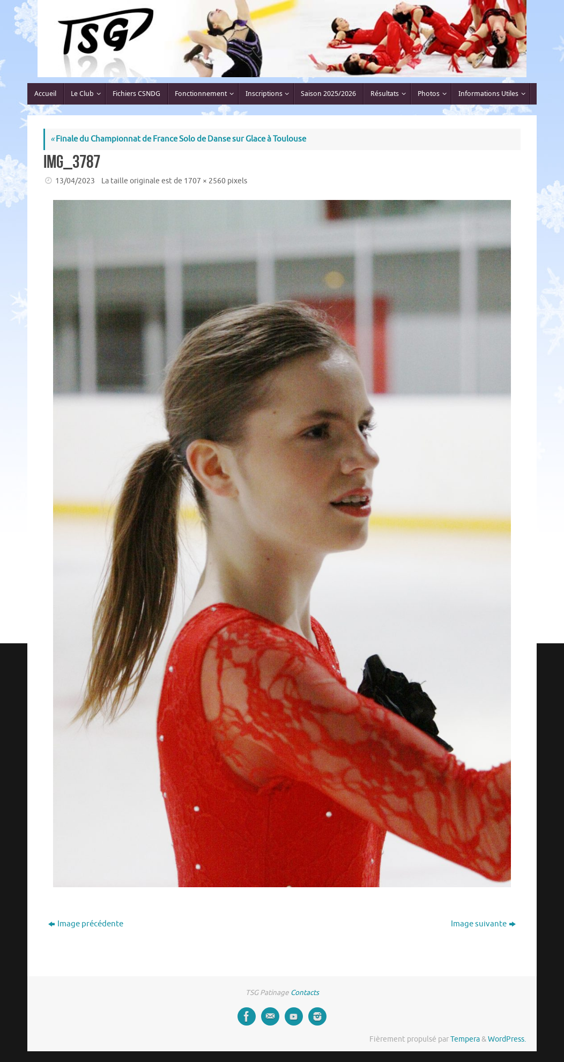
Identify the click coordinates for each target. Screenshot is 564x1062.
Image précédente (85, 924)
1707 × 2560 (205, 180)
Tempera (465, 1039)
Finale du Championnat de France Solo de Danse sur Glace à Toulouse (178, 139)
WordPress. (507, 1039)
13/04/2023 (75, 180)
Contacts (305, 992)
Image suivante (483, 924)
